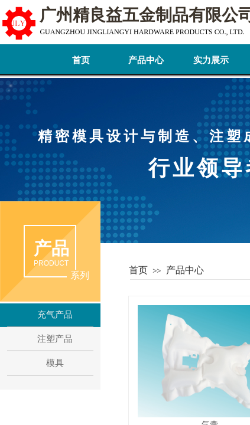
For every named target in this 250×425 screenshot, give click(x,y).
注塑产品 (55, 339)
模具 (55, 363)
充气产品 (55, 314)
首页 (81, 60)
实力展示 (211, 60)
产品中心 (146, 60)
